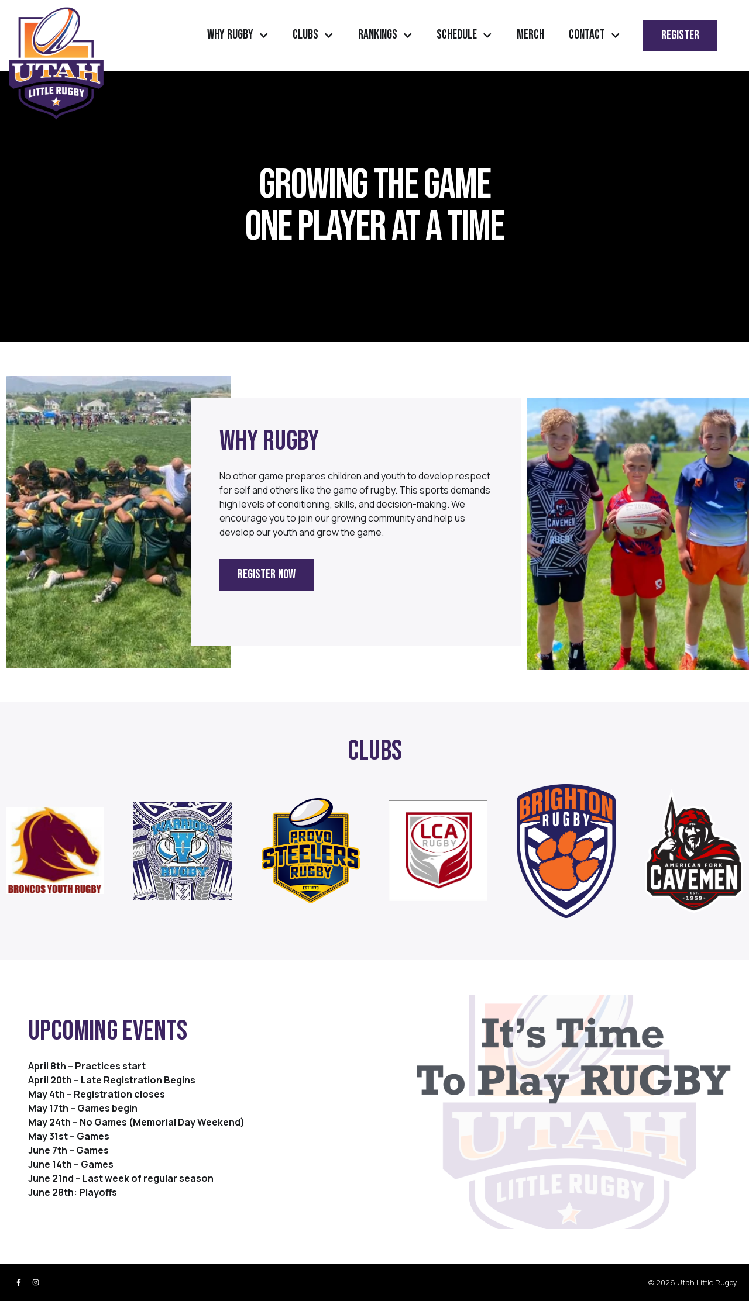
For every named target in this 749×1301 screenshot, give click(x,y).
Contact (594, 35)
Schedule (464, 35)
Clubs (313, 35)
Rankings (385, 35)
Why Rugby (237, 35)
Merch (530, 35)
